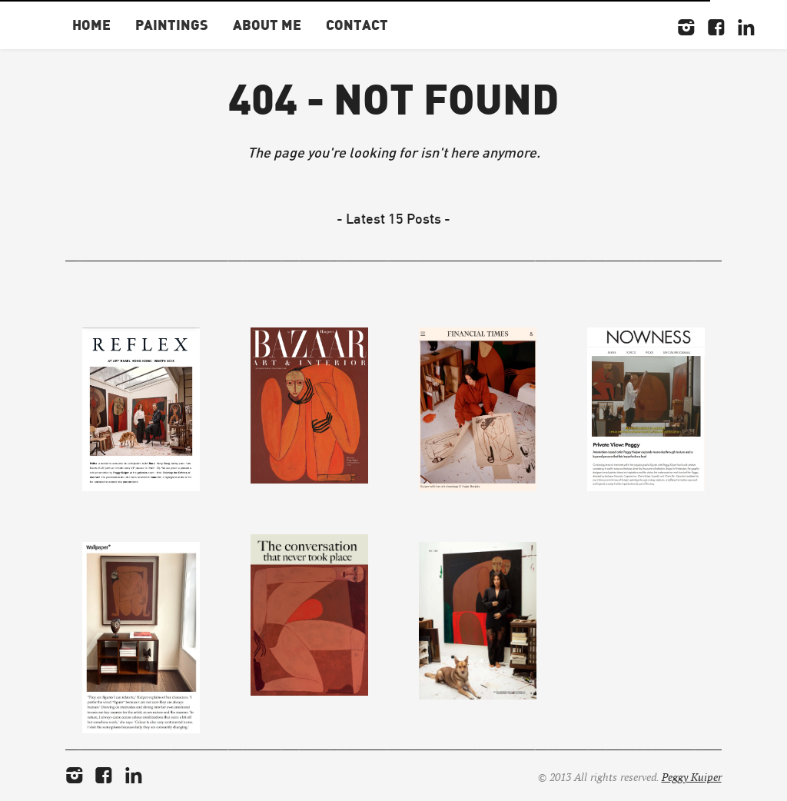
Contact (357, 24)
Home (91, 24)
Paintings (171, 24)
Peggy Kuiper (692, 777)
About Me (267, 24)
